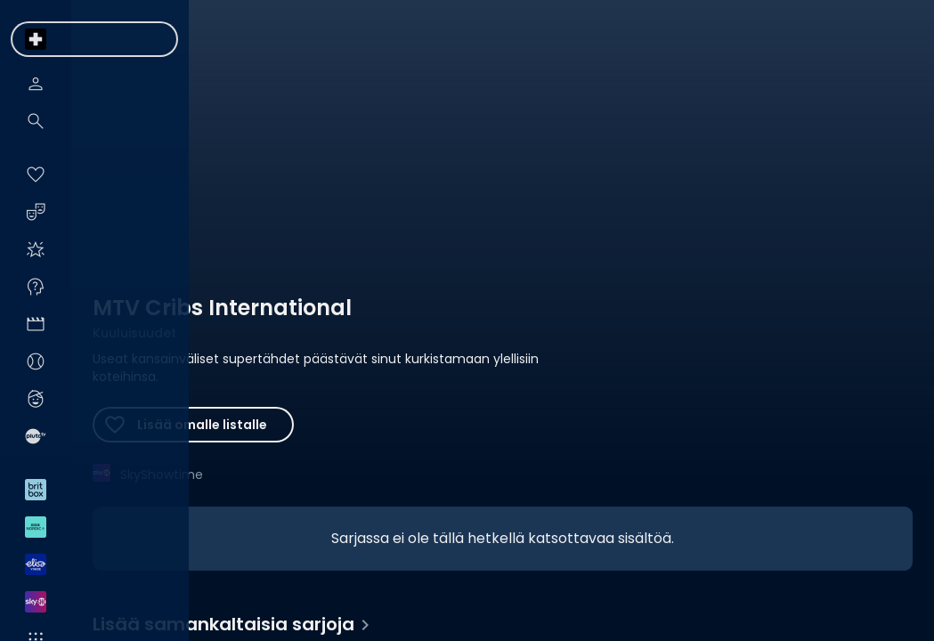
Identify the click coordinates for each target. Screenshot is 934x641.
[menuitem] (36, 39)
